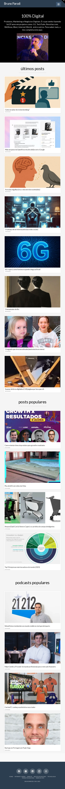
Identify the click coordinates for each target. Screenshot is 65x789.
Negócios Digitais (40, 776)
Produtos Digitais (28, 778)
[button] (58, 4)
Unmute (29, 776)
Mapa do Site (40, 778)
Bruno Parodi (12, 3)
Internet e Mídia (20, 776)
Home (11, 776)
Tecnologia (52, 776)
